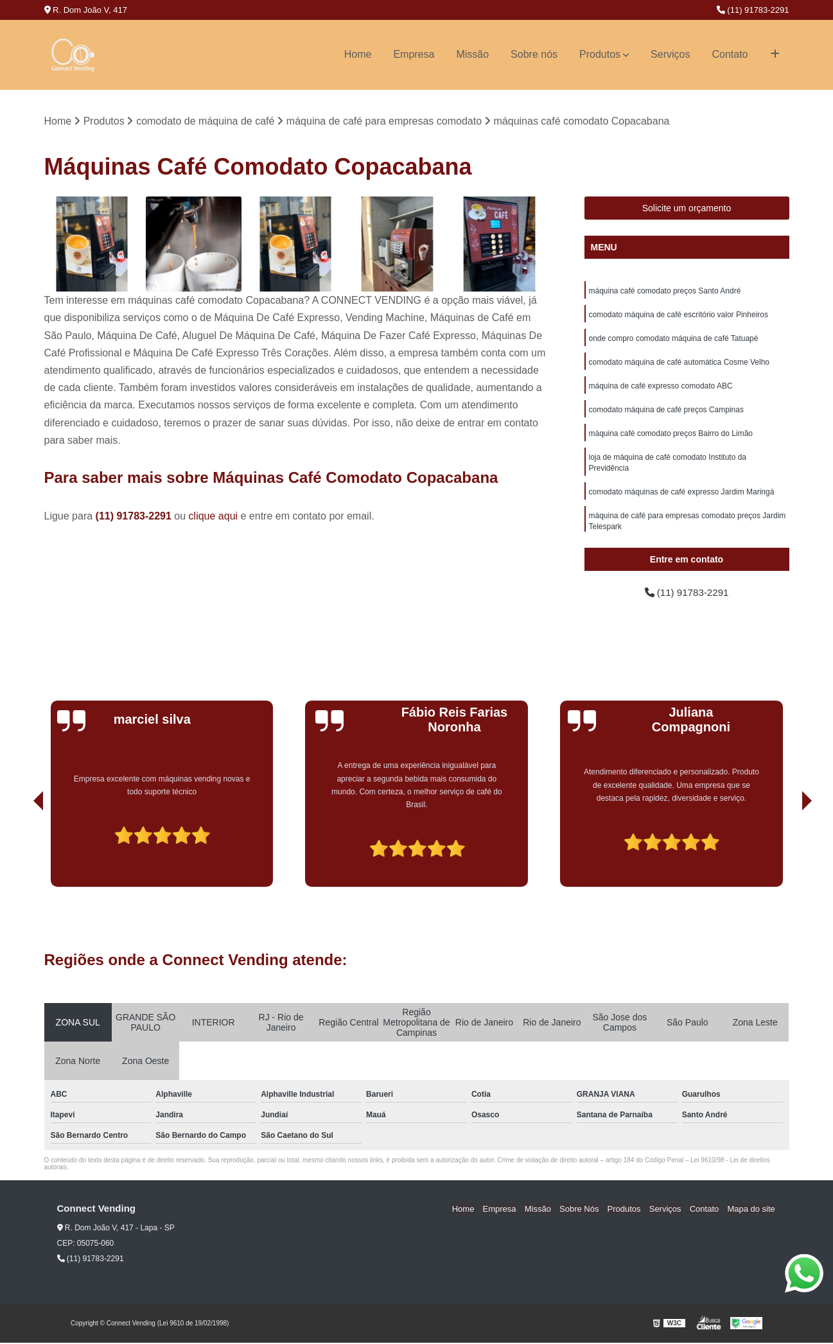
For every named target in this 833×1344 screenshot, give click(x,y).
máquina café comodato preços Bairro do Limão (671, 437)
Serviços (670, 54)
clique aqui (213, 516)
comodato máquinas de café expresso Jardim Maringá (682, 498)
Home (358, 54)
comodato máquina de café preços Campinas (666, 413)
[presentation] (20, 851)
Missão (472, 54)
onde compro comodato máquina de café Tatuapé (673, 340)
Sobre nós (534, 54)
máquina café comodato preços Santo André (665, 291)
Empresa (413, 54)
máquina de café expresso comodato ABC (661, 389)
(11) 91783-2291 (753, 10)
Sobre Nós (588, 1210)
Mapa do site (752, 1210)
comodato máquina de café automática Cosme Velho (679, 364)
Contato (730, 54)
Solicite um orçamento (687, 209)
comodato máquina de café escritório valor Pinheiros (678, 315)
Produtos (599, 54)
